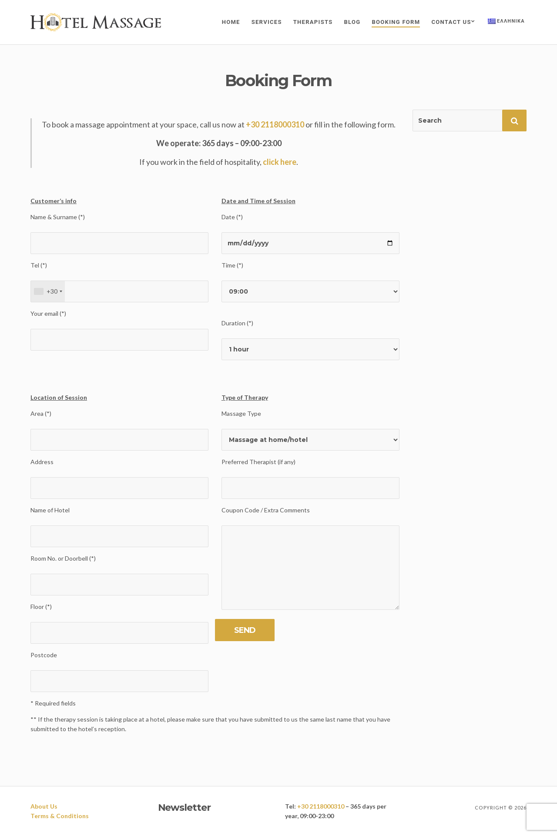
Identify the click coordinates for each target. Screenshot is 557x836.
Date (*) (232, 217)
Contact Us (451, 22)
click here (279, 162)
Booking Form (396, 22)
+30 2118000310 (275, 124)
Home (231, 22)
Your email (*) (48, 313)
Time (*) (232, 265)
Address (42, 461)
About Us (43, 806)
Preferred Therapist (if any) (258, 461)
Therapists (313, 22)
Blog (352, 22)
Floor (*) (41, 606)
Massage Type (241, 413)
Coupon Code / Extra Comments (265, 510)
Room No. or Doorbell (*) (63, 558)
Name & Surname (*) (57, 217)
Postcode (43, 655)
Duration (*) (237, 323)
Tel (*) (38, 265)
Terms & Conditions (59, 815)
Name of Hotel (50, 510)
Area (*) (40, 413)
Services (267, 22)
